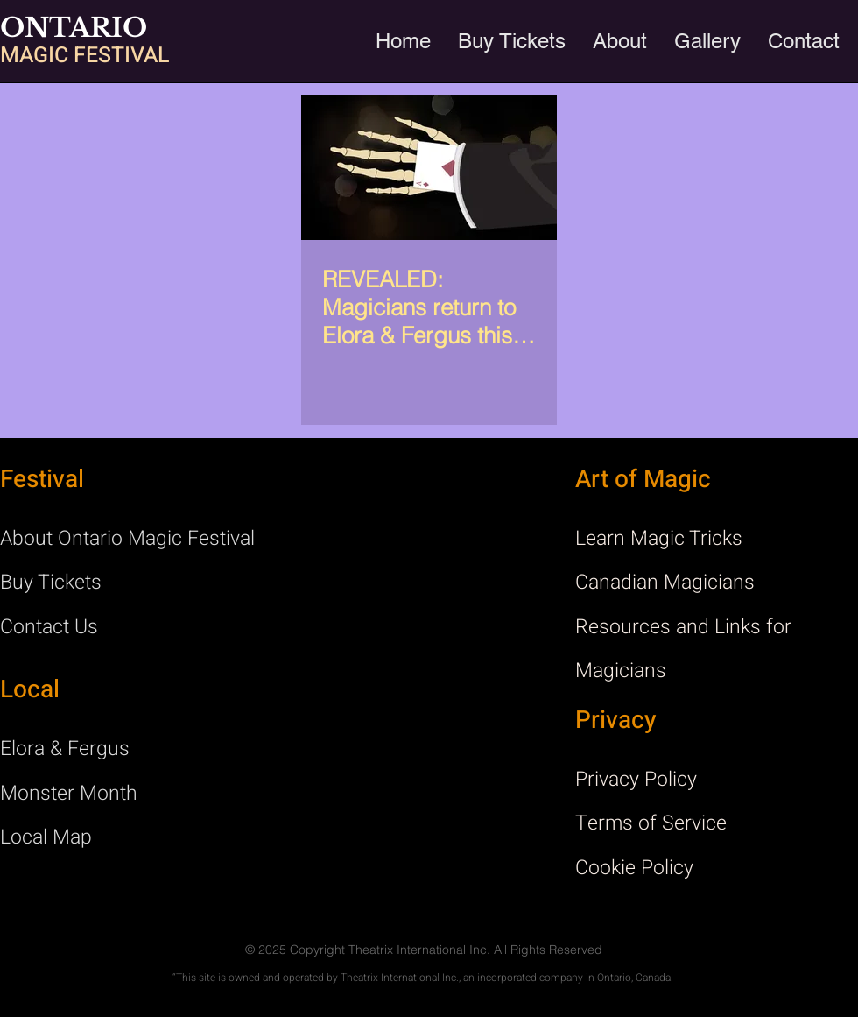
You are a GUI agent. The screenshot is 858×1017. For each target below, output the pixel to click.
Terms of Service (651, 823)
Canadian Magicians (665, 582)
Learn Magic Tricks (658, 539)
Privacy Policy (636, 780)
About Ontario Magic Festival (127, 539)
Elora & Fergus (65, 749)
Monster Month (68, 794)
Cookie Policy (634, 868)
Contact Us (49, 627)
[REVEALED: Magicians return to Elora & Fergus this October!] (429, 167)
